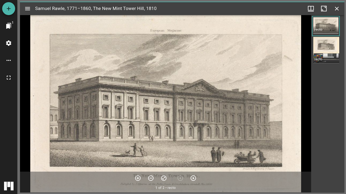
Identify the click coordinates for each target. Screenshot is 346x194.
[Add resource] (8, 8)
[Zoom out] (150, 178)
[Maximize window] (323, 8)
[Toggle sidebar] (27, 8)
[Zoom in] (137, 178)
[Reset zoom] (163, 178)
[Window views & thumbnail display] (310, 8)
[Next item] (193, 178)
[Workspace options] (8, 60)
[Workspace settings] (8, 43)
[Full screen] (8, 77)
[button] (325, 26)
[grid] (327, 103)
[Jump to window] (8, 25)
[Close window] (336, 8)
